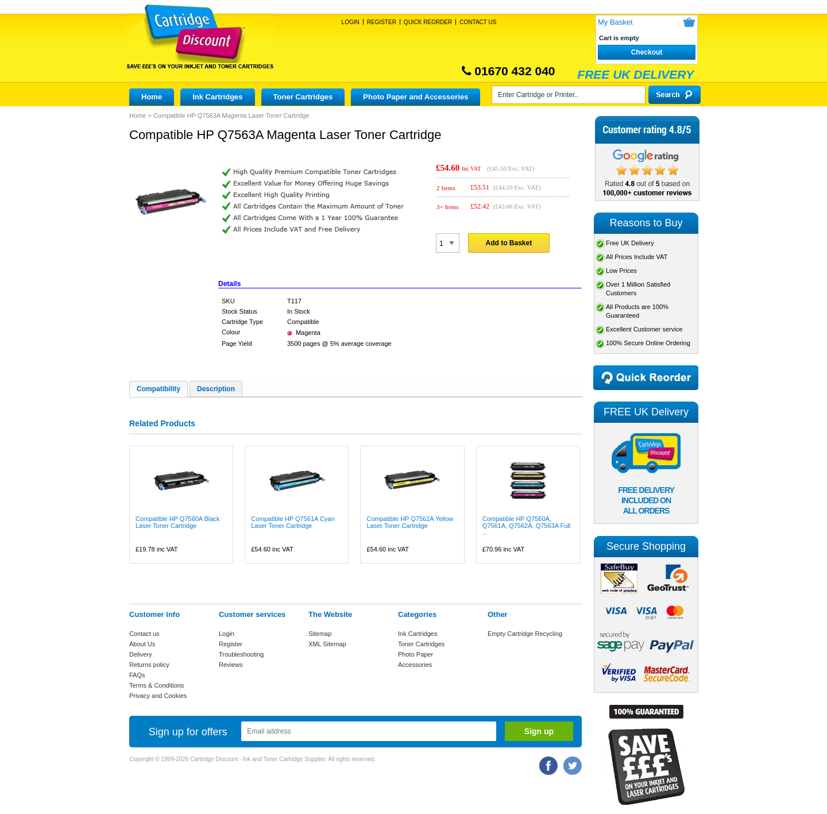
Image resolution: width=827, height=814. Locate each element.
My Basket (615, 22)
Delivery (140, 654)
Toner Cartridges (303, 96)
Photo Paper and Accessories (415, 96)
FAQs (137, 675)
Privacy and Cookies (158, 695)
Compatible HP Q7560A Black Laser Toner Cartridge (178, 522)
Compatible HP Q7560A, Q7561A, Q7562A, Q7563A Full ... (526, 525)
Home (151, 96)
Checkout (647, 52)
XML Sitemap (327, 644)
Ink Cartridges (217, 96)
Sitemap (319, 633)
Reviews (231, 664)
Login (351, 22)
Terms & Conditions (156, 685)
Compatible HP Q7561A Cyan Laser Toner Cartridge (292, 522)
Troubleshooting (241, 654)
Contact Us (477, 22)
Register (381, 22)
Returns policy (149, 664)
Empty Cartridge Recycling (525, 633)
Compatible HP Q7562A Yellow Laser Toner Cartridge (409, 522)
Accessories (415, 664)
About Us (142, 644)
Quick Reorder (428, 22)
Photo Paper (415, 654)
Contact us (144, 633)
